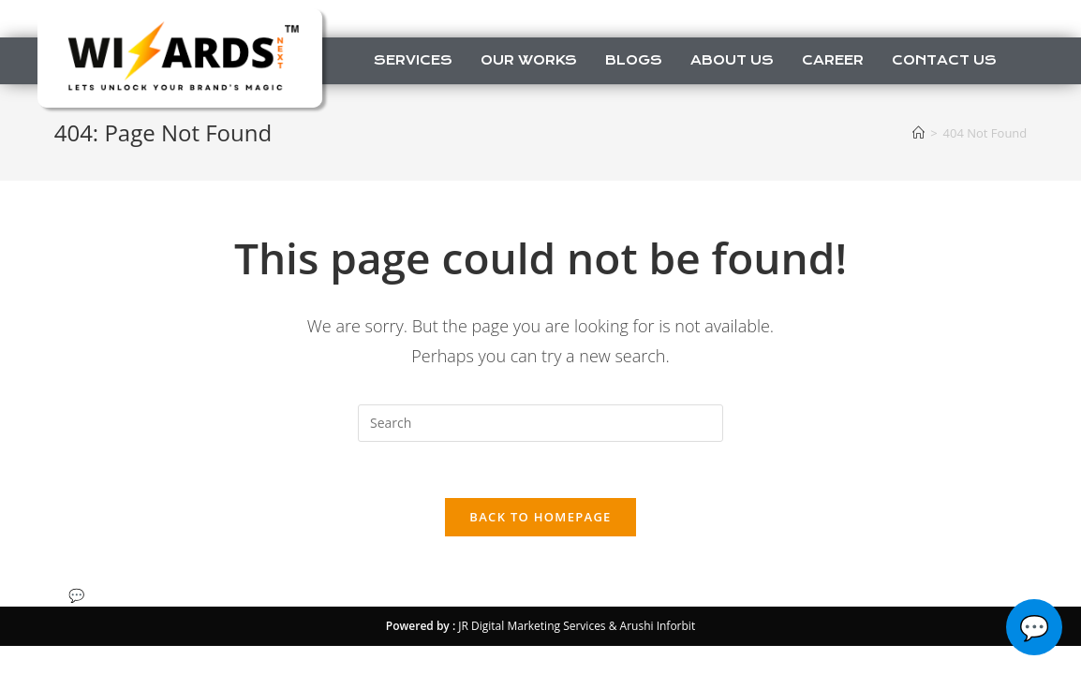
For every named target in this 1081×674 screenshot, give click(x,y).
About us (732, 59)
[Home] (918, 133)
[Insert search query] (540, 423)
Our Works (529, 59)
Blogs (633, 59)
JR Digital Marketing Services (531, 626)
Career (833, 59)
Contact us (944, 59)
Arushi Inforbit (658, 626)
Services (413, 59)
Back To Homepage (540, 516)
